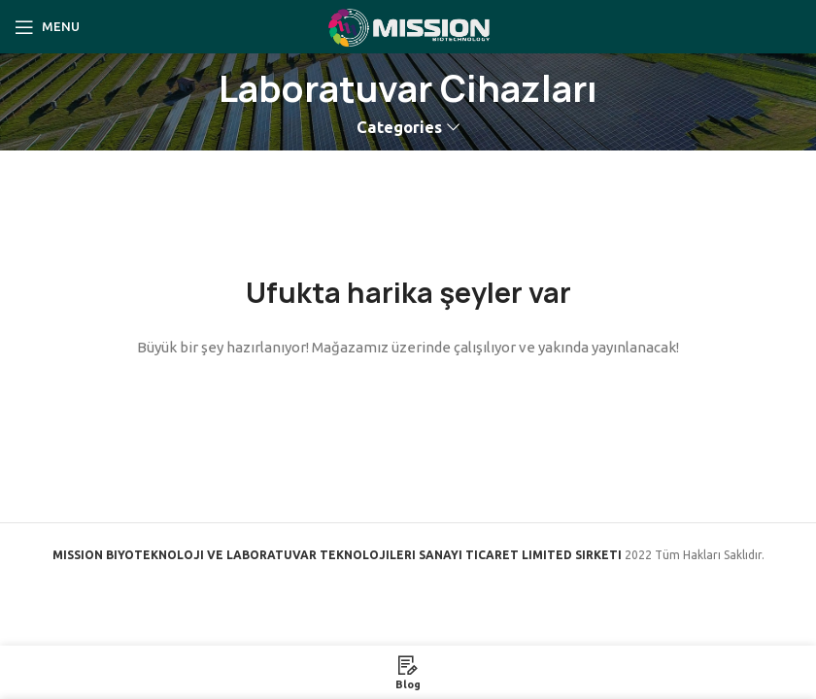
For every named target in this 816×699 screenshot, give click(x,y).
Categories (399, 127)
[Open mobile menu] (47, 27)
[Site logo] (408, 25)
